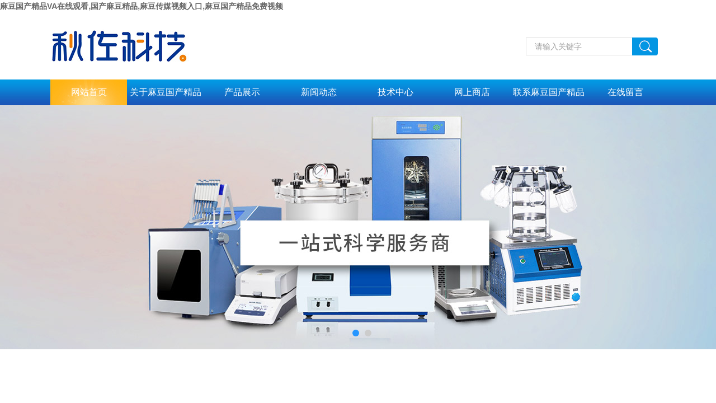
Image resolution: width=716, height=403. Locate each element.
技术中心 (395, 92)
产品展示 (242, 92)
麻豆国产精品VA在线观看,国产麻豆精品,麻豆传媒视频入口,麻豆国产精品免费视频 (141, 6)
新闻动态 (319, 92)
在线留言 (625, 92)
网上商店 (472, 92)
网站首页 (89, 92)
